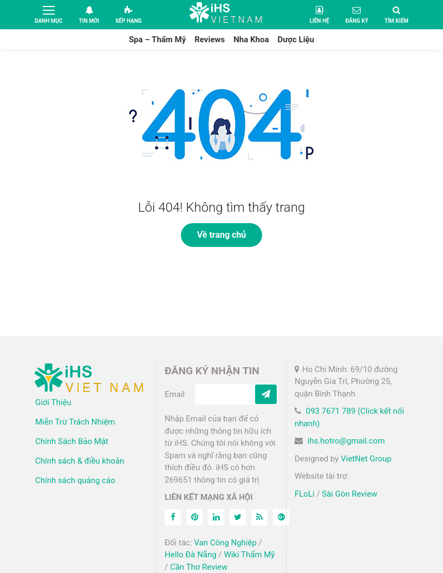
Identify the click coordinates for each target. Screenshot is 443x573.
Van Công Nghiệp (225, 543)
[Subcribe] (266, 394)
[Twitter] (238, 517)
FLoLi (305, 494)
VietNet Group (366, 459)
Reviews (209, 39)
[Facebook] (173, 517)
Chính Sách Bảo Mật (71, 441)
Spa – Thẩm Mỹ (157, 39)
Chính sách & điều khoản (79, 461)
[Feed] (259, 517)
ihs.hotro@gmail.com (346, 441)
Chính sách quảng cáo (75, 480)
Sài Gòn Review (349, 494)
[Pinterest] (194, 517)
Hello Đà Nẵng (191, 554)
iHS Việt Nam (226, 14)
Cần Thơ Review (198, 567)
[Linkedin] (216, 517)
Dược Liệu (295, 39)
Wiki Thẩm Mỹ (249, 554)
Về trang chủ (221, 235)
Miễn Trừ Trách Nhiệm (75, 422)
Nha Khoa (251, 39)
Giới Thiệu (53, 402)
